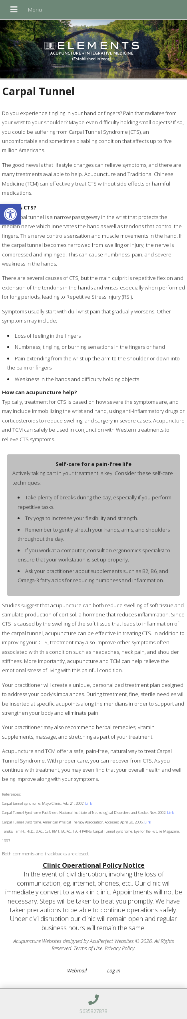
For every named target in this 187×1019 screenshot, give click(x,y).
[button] (10, 214)
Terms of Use (88, 948)
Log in (113, 970)
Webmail (77, 970)
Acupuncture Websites (37, 941)
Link (88, 803)
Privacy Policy (120, 948)
